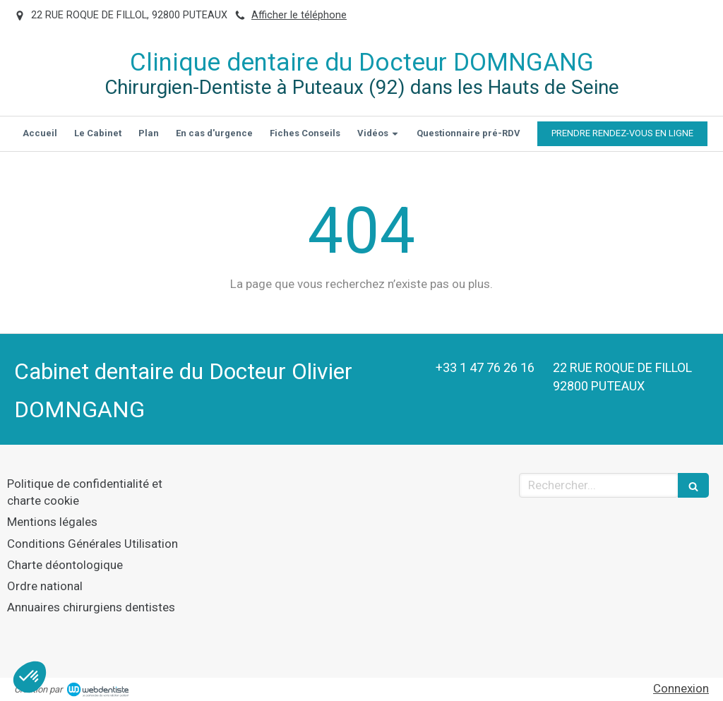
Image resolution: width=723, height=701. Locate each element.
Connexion (681, 688)
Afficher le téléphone (299, 15)
